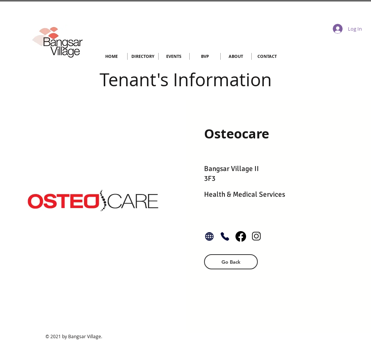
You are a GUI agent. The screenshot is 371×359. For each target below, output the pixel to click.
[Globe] (209, 236)
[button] (231, 261)
